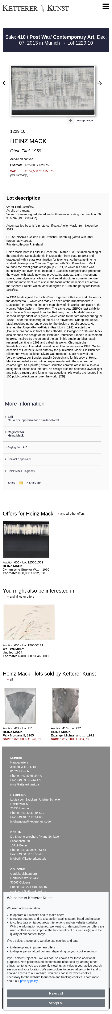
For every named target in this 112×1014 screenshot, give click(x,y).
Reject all (56, 993)
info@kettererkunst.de (24, 784)
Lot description (24, 198)
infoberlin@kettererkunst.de (28, 858)
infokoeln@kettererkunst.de (28, 891)
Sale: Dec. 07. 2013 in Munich (56, 40)
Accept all (56, 1003)
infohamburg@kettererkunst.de (30, 821)
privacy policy (29, 981)
